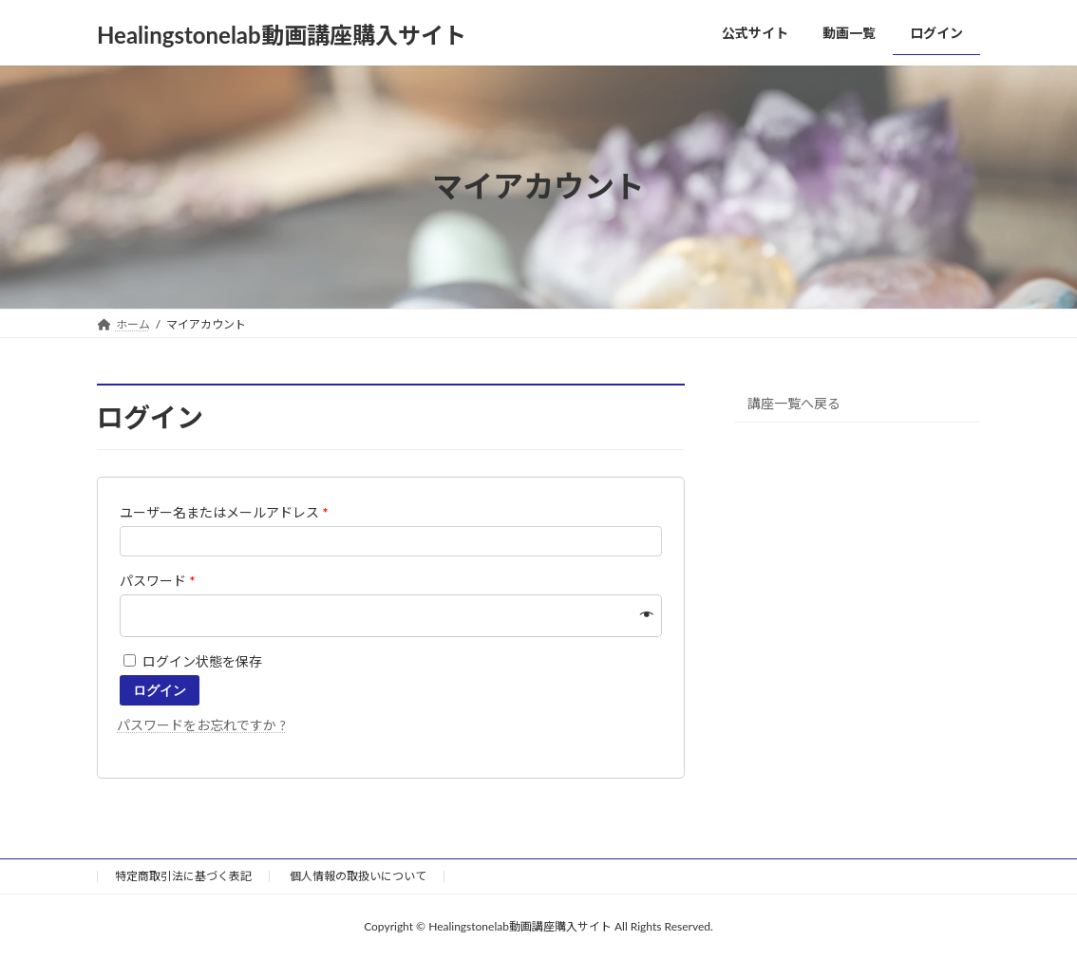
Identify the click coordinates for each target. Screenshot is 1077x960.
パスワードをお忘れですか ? (201, 725)
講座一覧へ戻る (794, 402)
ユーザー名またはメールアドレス (224, 512)
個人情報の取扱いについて (358, 876)
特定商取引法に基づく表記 (183, 876)
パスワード (158, 581)
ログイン (159, 690)
